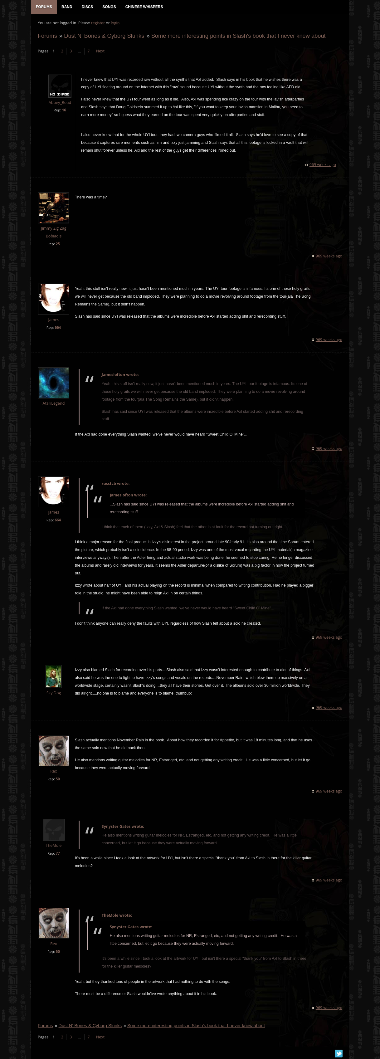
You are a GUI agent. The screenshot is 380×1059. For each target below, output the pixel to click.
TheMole (53, 846)
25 (58, 244)
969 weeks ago (323, 165)
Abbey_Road (59, 103)
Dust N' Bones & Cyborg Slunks (104, 36)
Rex (53, 771)
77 (58, 854)
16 (64, 110)
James (53, 320)
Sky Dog (53, 693)
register (98, 23)
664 (57, 328)
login (114, 23)
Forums (47, 36)
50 (58, 779)
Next (100, 51)
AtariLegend (53, 404)
